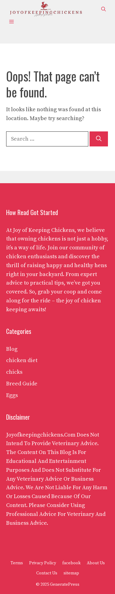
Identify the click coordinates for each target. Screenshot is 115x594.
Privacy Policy (42, 563)
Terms (16, 563)
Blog (11, 349)
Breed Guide (21, 383)
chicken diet (21, 360)
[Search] (99, 138)
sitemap (71, 573)
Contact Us (46, 573)
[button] (103, 9)
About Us (96, 563)
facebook (71, 563)
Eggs (12, 395)
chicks (14, 372)
